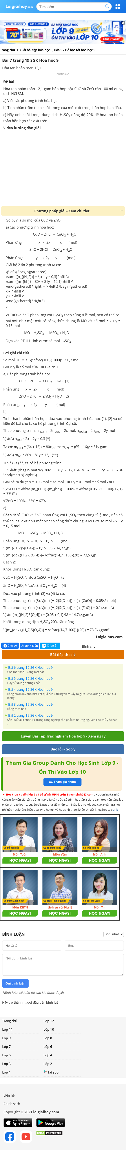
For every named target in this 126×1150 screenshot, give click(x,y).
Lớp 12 (49, 1021)
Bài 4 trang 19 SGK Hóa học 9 (30, 689)
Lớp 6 (48, 1046)
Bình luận (29, 645)
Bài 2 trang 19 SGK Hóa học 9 (30, 715)
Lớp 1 (6, 1072)
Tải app (51, 1072)
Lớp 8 (48, 1038)
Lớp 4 (48, 1055)
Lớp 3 (6, 1063)
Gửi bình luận (15, 983)
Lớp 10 (49, 1029)
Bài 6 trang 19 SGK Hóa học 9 (30, 667)
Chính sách (12, 1103)
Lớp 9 (6, 1038)
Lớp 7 (6, 1046)
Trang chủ (9, 1021)
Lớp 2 (48, 1063)
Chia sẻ (10, 646)
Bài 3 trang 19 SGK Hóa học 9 (30, 704)
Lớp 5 (6, 1055)
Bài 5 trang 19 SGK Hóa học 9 (30, 678)
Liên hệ (9, 1095)
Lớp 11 (7, 1029)
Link (115, 810)
